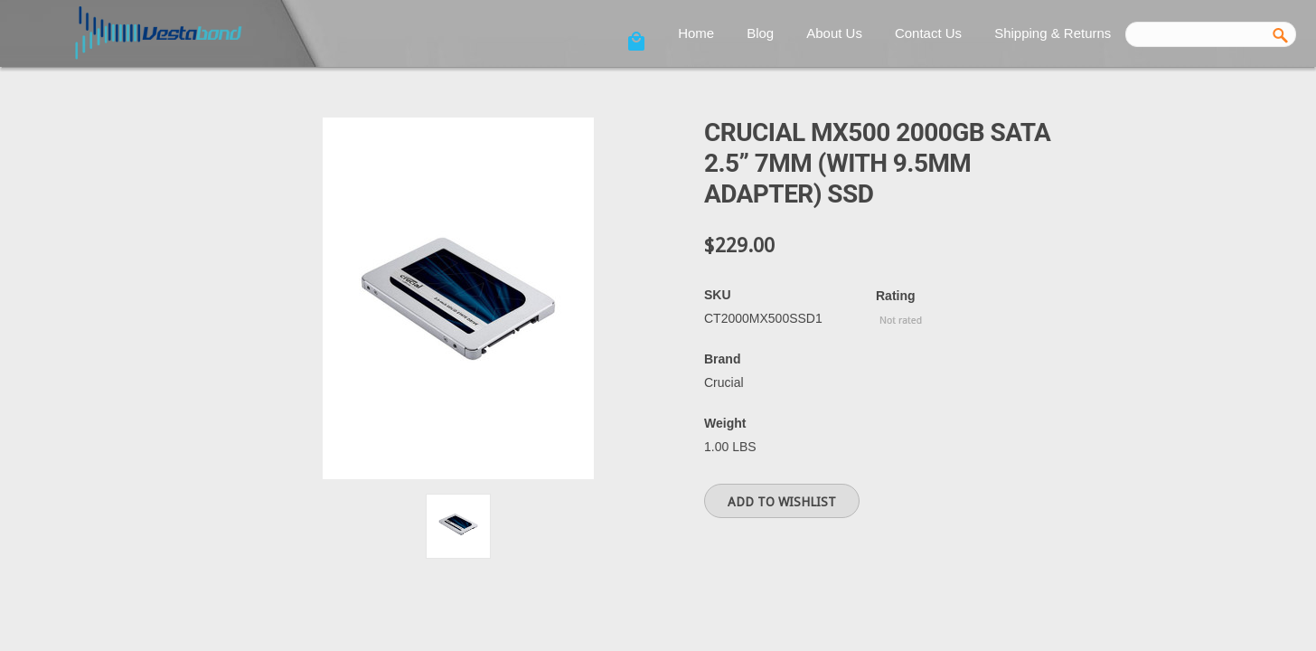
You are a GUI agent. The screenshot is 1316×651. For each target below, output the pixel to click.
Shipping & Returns (1052, 33)
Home (696, 33)
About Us (834, 33)
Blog (760, 33)
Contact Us (928, 33)
